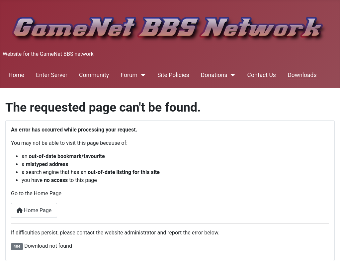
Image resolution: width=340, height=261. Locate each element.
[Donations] (231, 75)
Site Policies (173, 75)
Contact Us (261, 75)
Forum (129, 75)
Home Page (34, 210)
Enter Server (51, 75)
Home (16, 75)
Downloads (302, 75)
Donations (214, 75)
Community (94, 75)
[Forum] (141, 75)
